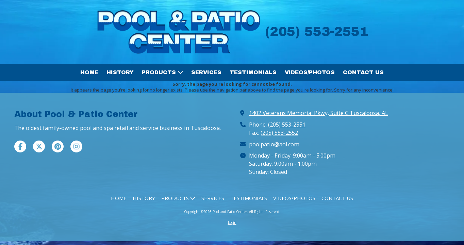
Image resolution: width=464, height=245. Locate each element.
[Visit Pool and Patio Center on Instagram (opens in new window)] (76, 146)
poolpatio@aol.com (274, 144)
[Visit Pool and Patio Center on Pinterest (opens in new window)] (58, 146)
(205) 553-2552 (279, 132)
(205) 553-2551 (286, 124)
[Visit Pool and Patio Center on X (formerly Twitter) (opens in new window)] (39, 146)
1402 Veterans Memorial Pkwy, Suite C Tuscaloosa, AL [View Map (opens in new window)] (318, 113)
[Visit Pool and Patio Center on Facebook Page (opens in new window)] (20, 146)
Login (232, 222)
